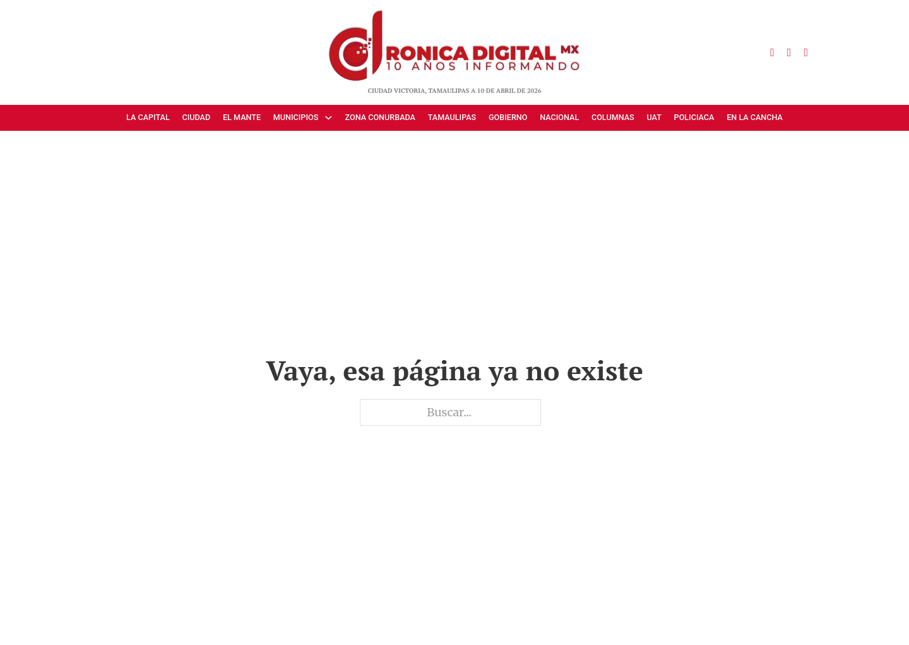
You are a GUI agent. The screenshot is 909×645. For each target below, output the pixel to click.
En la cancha (755, 117)
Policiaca (694, 117)
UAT (653, 117)
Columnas (612, 117)
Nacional (559, 117)
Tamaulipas (452, 117)
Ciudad (196, 117)
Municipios (295, 117)
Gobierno (508, 117)
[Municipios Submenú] (331, 118)
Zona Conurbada (380, 117)
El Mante (242, 117)
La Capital (148, 117)
